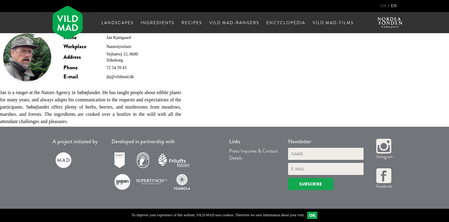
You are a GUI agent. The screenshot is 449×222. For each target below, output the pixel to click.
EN (394, 6)
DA (383, 6)
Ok (312, 215)
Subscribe (310, 184)
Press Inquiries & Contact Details (253, 154)
